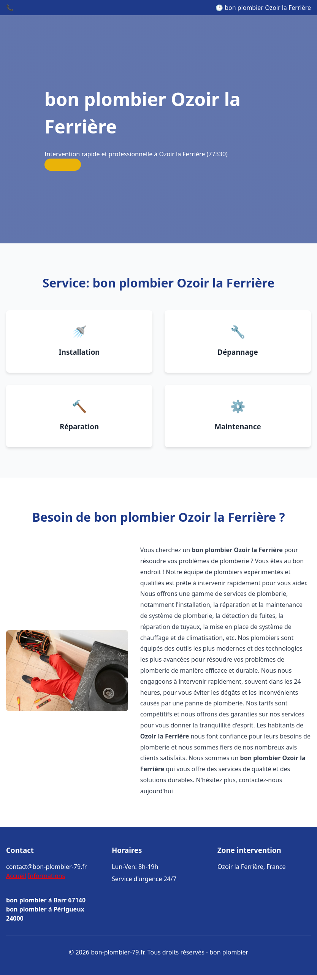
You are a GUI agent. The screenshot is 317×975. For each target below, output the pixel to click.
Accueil (16, 876)
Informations (46, 876)
